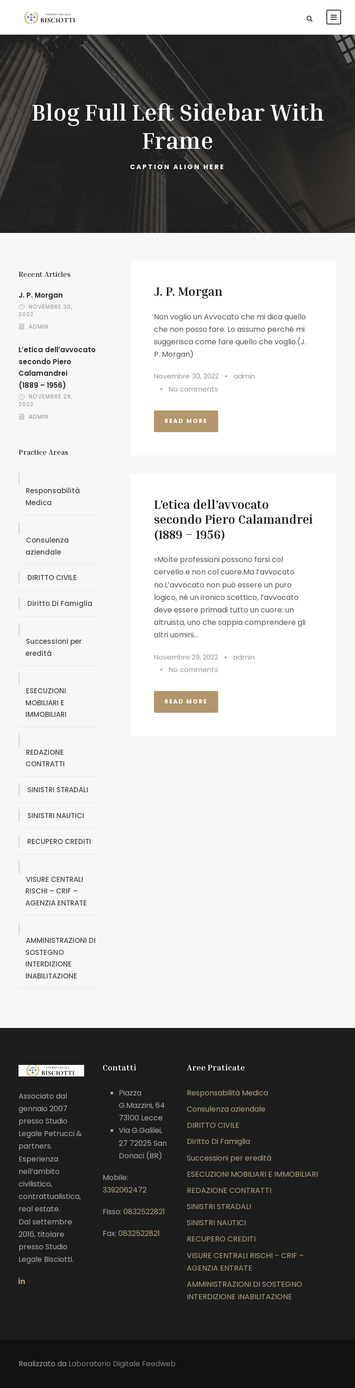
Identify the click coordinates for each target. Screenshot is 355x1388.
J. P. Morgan (188, 291)
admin (244, 376)
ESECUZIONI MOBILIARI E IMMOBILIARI (46, 702)
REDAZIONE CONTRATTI (45, 758)
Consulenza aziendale (47, 546)
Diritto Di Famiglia (59, 603)
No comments (193, 389)
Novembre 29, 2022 (186, 657)
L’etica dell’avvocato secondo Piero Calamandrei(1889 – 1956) (233, 519)
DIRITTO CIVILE (52, 577)
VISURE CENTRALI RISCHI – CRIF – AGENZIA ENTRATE (56, 891)
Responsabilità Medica (52, 497)
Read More (186, 421)
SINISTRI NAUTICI (55, 815)
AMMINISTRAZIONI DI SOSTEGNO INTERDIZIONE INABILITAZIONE (60, 958)
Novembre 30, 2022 (186, 376)
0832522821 (144, 1211)
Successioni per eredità (53, 647)
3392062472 (125, 1190)
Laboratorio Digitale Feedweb (122, 1363)
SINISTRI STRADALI (57, 790)
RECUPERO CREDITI (59, 841)
